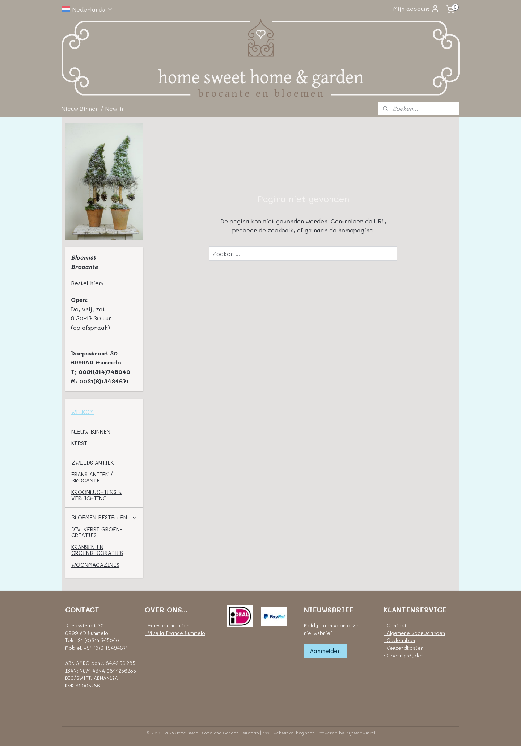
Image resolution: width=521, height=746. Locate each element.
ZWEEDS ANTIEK (92, 462)
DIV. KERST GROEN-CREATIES (96, 532)
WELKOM (82, 412)
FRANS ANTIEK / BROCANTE (92, 477)
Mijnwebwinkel (360, 733)
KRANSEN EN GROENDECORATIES (97, 550)
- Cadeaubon (399, 640)
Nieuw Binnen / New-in (93, 108)
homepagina (355, 230)
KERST (79, 443)
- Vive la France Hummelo (175, 633)
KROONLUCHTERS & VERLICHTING (96, 495)
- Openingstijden (404, 655)
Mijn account (416, 8)
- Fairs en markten (167, 625)
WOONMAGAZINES (95, 564)
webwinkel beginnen (294, 733)
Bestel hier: (87, 283)
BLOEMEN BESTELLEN (104, 517)
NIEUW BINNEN (90, 431)
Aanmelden (325, 650)
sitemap (251, 733)
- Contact (395, 625)
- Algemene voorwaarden (414, 633)
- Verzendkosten (403, 648)
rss (266, 733)
